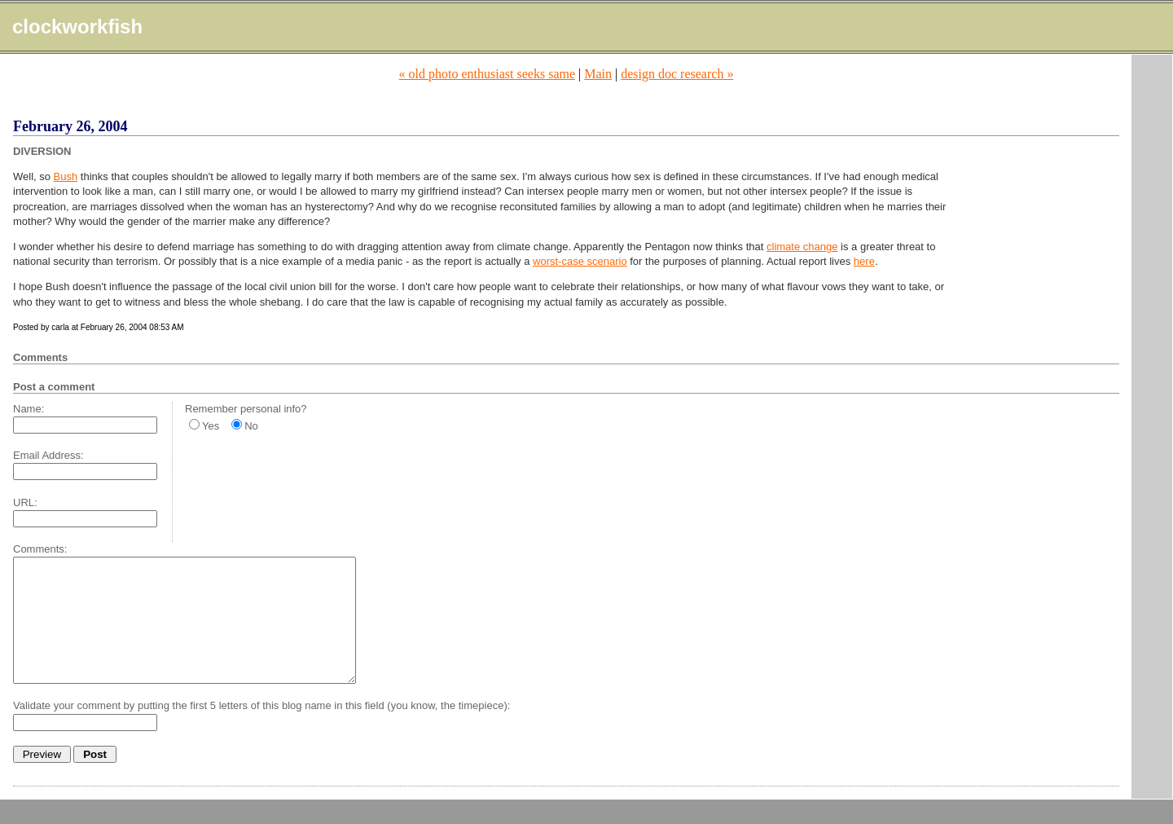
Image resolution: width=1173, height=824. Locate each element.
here (864, 261)
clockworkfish (77, 26)
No (251, 426)
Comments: (40, 549)
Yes (210, 426)
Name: (28, 409)
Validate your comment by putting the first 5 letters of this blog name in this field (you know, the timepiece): (261, 730)
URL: (25, 502)
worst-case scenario (580, 261)
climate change (802, 246)
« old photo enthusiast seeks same (487, 74)
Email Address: (48, 455)
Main (598, 74)
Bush (66, 176)
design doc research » (677, 74)
